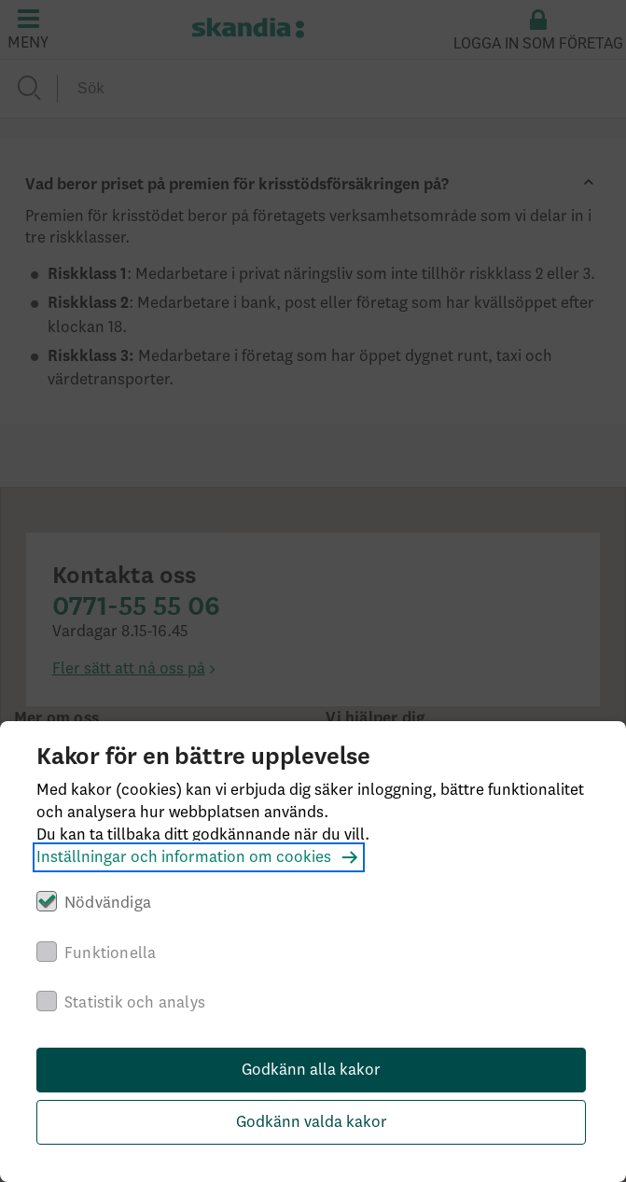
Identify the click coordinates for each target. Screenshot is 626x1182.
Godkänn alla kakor (311, 1070)
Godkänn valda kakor (311, 1122)
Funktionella (110, 953)
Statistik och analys (134, 1002)
